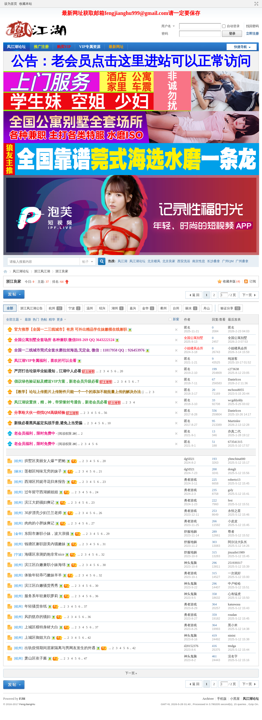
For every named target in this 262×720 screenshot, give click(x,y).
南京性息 (198, 261)
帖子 (85, 262)
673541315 (235, 442)
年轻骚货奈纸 (35, 606)
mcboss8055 (236, 390)
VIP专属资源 (89, 47)
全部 (10, 308)
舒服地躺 (190, 531)
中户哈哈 (234, 583)
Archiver (208, 699)
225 (214, 480)
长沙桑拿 (213, 261)
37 (85, 606)
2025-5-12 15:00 (238, 577)
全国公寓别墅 (193, 338)
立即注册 (252, 33)
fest (230, 500)
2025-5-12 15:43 (238, 608)
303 (214, 542)
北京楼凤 (154, 261)
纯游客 (233, 359)
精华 (52, 319)
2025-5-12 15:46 (238, 514)
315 (214, 552)
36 (96, 596)
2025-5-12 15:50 (238, 597)
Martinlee (234, 421)
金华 (148, 308)
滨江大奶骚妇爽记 (39, 502)
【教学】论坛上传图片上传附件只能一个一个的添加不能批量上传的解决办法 (77, 392)
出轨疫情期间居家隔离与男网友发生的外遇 (59, 648)
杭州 (55, 308)
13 (213, 431)
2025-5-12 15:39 (238, 566)
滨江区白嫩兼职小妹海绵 (45, 565)
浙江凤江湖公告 (31, 308)
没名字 (233, 656)
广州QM (228, 261)
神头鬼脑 (190, 563)
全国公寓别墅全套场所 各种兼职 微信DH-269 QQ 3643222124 (64, 340)
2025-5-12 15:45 (238, 483)
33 (213, 400)
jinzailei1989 (236, 552)
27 (93, 523)
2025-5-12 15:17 (238, 462)
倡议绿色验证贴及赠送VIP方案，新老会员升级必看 (56, 381)
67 (213, 379)
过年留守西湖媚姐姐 (41, 492)
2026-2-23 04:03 (238, 331)
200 (214, 469)
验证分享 (230, 308)
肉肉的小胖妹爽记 (39, 523)
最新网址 (116, 47)
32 (102, 554)
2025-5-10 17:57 (238, 445)
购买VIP (64, 47)
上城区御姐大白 (37, 638)
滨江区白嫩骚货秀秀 (41, 586)
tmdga (232, 646)
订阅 (252, 281)
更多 (60, 319)
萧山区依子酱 (35, 658)
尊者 (231, 531)
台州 (176, 308)
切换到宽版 (256, 3)
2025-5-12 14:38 (238, 628)
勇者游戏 (190, 480)
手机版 (222, 699)
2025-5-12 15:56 (238, 473)
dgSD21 (189, 459)
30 (104, 565)
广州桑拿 (242, 261)
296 (214, 563)
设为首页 (10, 4)
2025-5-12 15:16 (238, 660)
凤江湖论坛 (16, 47)
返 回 (195, 295)
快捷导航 (240, 47)
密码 (165, 33)
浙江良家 (61, 271)
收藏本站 (25, 4)
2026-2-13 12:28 (238, 424)
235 (214, 490)
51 (213, 442)
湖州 (118, 308)
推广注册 (41, 47)
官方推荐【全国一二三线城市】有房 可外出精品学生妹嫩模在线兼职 (70, 329)
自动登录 (231, 26)
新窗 (176, 319)
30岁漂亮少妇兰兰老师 (43, 513)
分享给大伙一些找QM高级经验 (39, 413)
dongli (232, 469)
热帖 (44, 319)
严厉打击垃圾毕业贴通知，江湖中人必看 (47, 371)
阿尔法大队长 (237, 542)
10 (109, 423)
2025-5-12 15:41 (238, 493)
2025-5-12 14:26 (238, 545)
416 (214, 646)
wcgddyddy (235, 400)
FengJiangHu (27, 704)
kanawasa (234, 604)
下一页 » (131, 673)
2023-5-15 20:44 (238, 393)
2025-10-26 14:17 (239, 414)
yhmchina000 (236, 459)
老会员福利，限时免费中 (34, 433)
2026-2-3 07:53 (238, 341)
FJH (22, 699)
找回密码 (252, 26)
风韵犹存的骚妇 (37, 617)
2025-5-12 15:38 (238, 639)
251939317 (235, 563)
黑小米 (233, 625)
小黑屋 (235, 699)
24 (96, 492)
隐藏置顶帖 (176, 329)
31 (104, 544)
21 (100, 471)
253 (214, 511)
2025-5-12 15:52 (238, 535)
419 (214, 635)
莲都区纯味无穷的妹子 (43, 471)
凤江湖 (122, 261)
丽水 (191, 308)
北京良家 (168, 261)
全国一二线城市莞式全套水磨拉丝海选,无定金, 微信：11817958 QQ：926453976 (79, 350)
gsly (230, 490)
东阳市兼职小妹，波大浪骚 (46, 534)
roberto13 (234, 480)
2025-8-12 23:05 (238, 372)
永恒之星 (234, 511)
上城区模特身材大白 (41, 627)
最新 (28, 319)
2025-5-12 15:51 (238, 504)
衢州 (163, 308)
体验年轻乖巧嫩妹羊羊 (43, 575)
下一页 (247, 295)
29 (107, 534)
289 (214, 531)
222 (214, 500)
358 (214, 594)
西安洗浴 (183, 261)
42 (89, 638)
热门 (36, 319)
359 (214, 615)
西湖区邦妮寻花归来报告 (45, 482)
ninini (231, 635)
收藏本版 (231, 281)
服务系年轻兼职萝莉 (41, 596)
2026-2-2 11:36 (238, 383)
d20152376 (191, 646)
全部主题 (12, 319)
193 (214, 459)
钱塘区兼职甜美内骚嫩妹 (45, 544)
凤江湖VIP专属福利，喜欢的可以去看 (45, 361)
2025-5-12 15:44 (238, 649)
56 (105, 413)
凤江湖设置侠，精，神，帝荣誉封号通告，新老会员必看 (60, 402)
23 (104, 482)
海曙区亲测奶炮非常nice (44, 554)
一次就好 (234, 573)
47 (85, 658)
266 (214, 521)
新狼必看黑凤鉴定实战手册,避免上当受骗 (48, 423)
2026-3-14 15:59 (238, 352)
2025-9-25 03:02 (238, 404)
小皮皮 (233, 521)
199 (214, 369)
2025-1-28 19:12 (238, 435)
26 (100, 513)
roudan (232, 615)
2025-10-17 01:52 (239, 362)
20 (121, 371)
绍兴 (102, 308)
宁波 (74, 308)
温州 (90, 308)
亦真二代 (234, 431)
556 (214, 410)
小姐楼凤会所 (193, 348)
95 (213, 421)
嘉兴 (133, 308)
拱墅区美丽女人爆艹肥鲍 (45, 461)
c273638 (233, 369)
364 (214, 604)
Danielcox (234, 379)
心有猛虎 (234, 594)
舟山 (206, 308)
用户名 (166, 26)
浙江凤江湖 (42, 271)
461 (214, 656)
